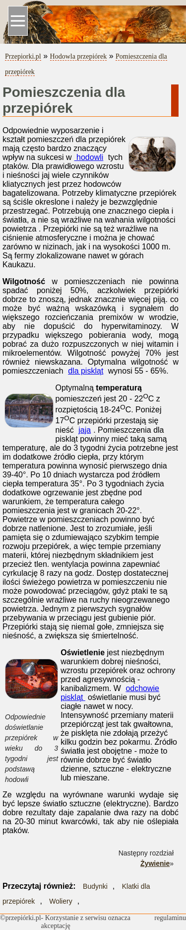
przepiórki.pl (23, 918)
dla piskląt (85, 371)
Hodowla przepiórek (78, 56)
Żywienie (155, 863)
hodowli (89, 157)
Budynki (95, 886)
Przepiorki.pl (23, 56)
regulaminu (170, 918)
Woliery (60, 901)
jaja (84, 430)
